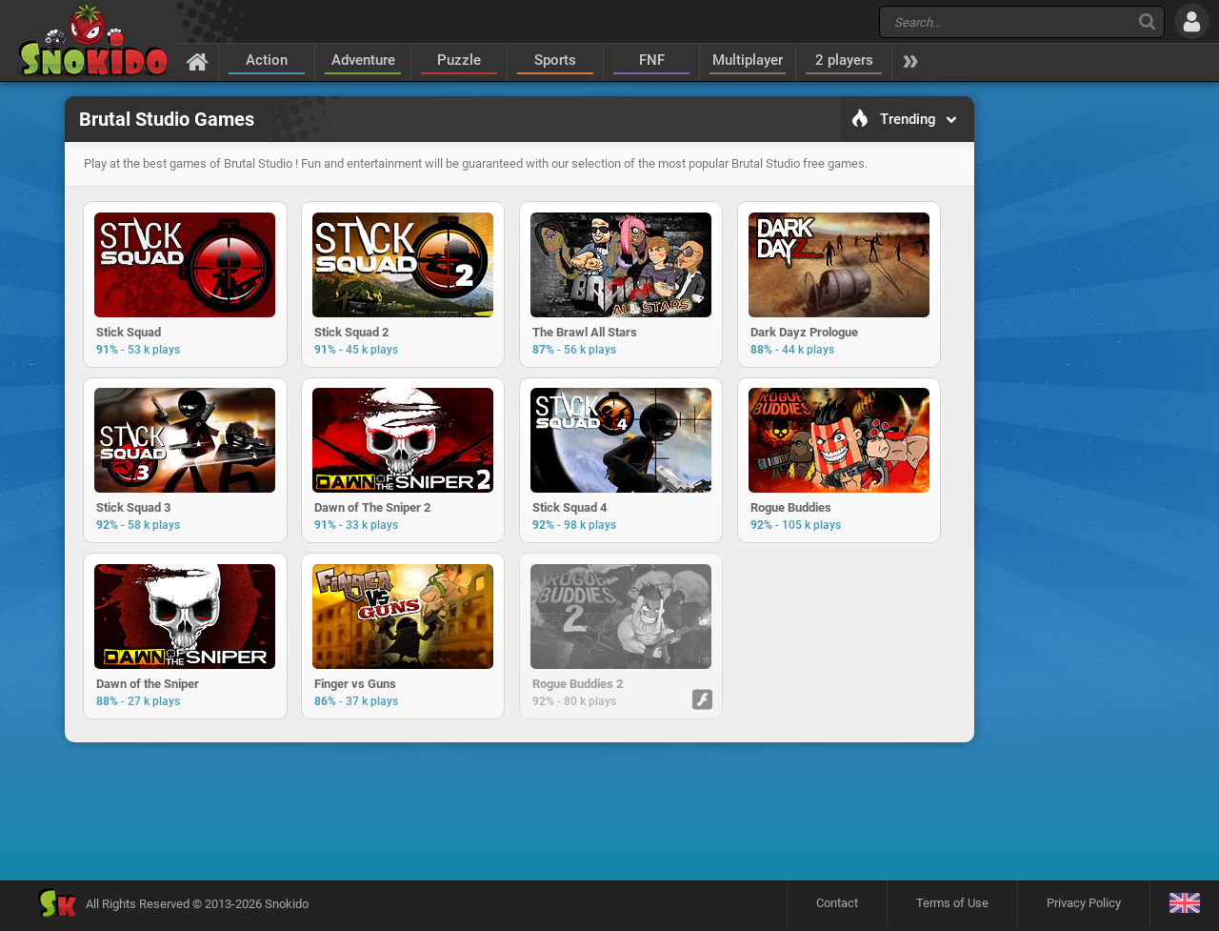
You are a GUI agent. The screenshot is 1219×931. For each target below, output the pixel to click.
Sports (555, 60)
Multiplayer (747, 60)
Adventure (363, 60)
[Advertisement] (519, 816)
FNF (652, 60)
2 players (844, 60)
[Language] (1184, 908)
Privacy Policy (1084, 908)
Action (267, 60)
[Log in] (1191, 21)
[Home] (198, 61)
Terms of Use (952, 908)
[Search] (1147, 21)
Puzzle (459, 60)
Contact (837, 908)
